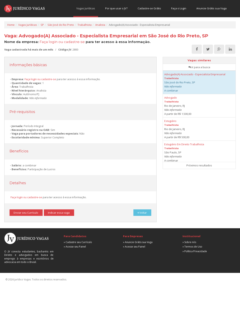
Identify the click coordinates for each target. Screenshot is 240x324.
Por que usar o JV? (116, 8)
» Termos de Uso (192, 246)
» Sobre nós (189, 242)
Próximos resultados (199, 165)
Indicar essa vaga (59, 212)
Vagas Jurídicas (85, 8)
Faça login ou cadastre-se (62, 42)
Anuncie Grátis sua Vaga (211, 8)
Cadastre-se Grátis (149, 8)
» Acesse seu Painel (75, 246)
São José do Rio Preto (61, 25)
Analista (100, 25)
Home (11, 25)
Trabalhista (85, 25)
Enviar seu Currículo (26, 212)
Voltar (142, 212)
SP (42, 25)
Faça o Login (178, 8)
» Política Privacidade (195, 251)
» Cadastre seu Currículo (78, 242)
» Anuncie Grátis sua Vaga (137, 242)
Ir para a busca (199, 67)
